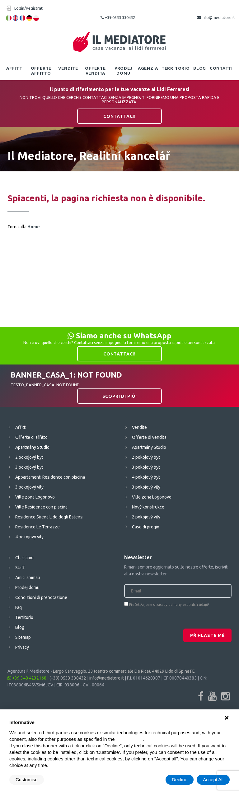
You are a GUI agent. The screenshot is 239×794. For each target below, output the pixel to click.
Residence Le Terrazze (37, 526)
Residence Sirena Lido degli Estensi (49, 516)
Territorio (176, 68)
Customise (27, 779)
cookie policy (129, 739)
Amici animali (27, 577)
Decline (179, 779)
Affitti (15, 68)
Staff (20, 567)
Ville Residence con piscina (41, 506)
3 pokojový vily (29, 487)
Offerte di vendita (149, 437)
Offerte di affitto (31, 437)
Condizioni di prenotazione (41, 597)
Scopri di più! (119, 396)
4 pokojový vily (29, 536)
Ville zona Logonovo (35, 497)
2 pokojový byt (29, 457)
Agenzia (148, 68)
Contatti (221, 68)
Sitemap (23, 637)
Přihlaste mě (207, 635)
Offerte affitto (41, 70)
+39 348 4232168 (26, 678)
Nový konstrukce (148, 506)
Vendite (68, 68)
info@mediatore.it (216, 17)
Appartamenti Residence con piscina (50, 477)
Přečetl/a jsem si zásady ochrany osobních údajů (168, 604)
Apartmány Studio (32, 447)
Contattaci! (119, 116)
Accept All (213, 779)
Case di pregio (145, 526)
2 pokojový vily (146, 516)
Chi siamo (24, 557)
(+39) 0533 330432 (67, 678)
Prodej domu (124, 70)
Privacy (22, 647)
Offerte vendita (95, 70)
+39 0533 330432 (118, 17)
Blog (199, 68)
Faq (18, 607)
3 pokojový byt (29, 467)
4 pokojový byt (146, 477)
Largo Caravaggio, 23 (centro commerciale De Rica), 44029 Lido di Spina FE (124, 671)
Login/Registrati (29, 8)
